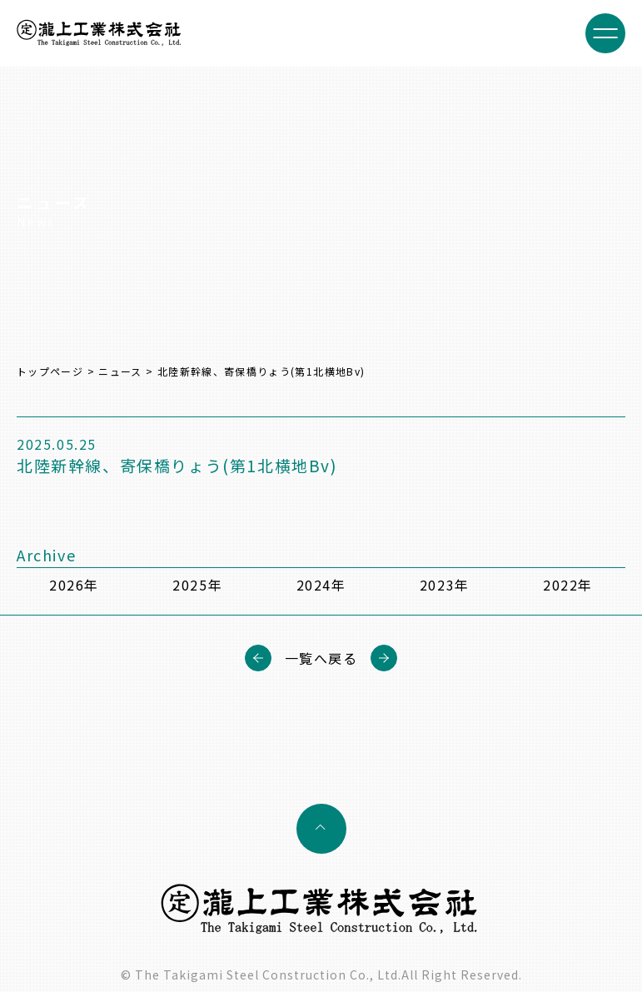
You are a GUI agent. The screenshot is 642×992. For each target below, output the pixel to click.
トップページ (50, 371)
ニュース (120, 371)
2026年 (74, 585)
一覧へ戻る (321, 658)
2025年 (197, 585)
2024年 (321, 585)
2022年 (568, 585)
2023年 (445, 585)
